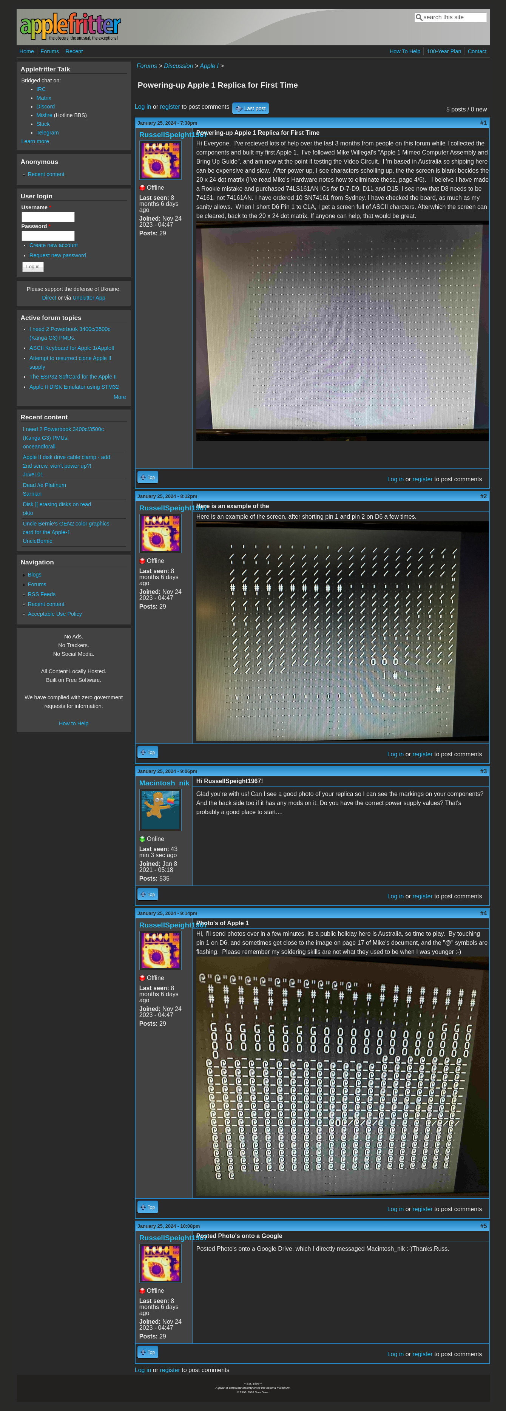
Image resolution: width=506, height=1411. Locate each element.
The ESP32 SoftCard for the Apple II (73, 377)
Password (36, 226)
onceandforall (39, 447)
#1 (483, 123)
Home (27, 51)
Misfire (44, 115)
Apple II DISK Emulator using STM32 (74, 387)
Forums (49, 51)
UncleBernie (37, 541)
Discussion (178, 66)
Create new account (53, 245)
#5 (483, 1226)
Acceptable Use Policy (55, 614)
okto (28, 513)
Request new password (57, 255)
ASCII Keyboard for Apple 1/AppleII (71, 348)
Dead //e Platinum (44, 485)
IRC (41, 89)
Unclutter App (89, 298)
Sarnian (32, 494)
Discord (46, 107)
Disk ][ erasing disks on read (57, 504)
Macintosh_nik (164, 783)
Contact (477, 51)
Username (36, 207)
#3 (483, 771)
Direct (49, 298)
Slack (43, 124)
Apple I (209, 66)
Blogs (35, 575)
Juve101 (33, 474)
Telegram (48, 133)
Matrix (44, 98)
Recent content (46, 174)
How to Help (73, 723)
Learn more (35, 141)
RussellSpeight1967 (173, 135)
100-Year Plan (444, 51)
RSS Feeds (42, 594)
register (170, 107)
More (120, 397)
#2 (483, 496)
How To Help (405, 51)
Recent (74, 51)
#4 (483, 913)
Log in (143, 107)
